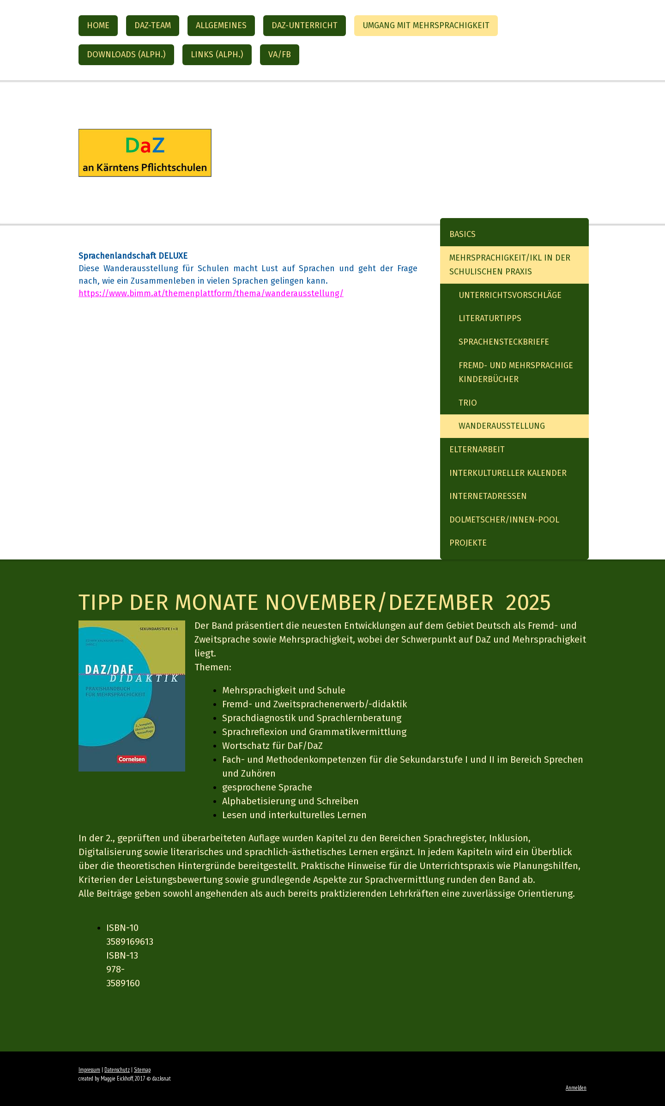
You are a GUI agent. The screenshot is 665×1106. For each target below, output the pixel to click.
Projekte (468, 543)
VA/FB (279, 54)
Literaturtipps (490, 318)
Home (98, 25)
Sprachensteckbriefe (504, 342)
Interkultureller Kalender (508, 473)
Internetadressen (488, 496)
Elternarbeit (477, 449)
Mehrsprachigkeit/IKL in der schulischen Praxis (509, 265)
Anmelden (576, 1088)
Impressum (89, 1070)
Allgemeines (221, 25)
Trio (468, 403)
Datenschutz (117, 1070)
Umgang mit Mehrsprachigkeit (426, 25)
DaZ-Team (152, 25)
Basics (462, 234)
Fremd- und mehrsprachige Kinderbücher (516, 372)
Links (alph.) (217, 54)
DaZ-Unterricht (305, 25)
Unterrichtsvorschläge (510, 295)
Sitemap (142, 1070)
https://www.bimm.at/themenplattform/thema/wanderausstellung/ (211, 293)
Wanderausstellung (502, 426)
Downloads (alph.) (126, 54)
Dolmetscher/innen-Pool (504, 520)
